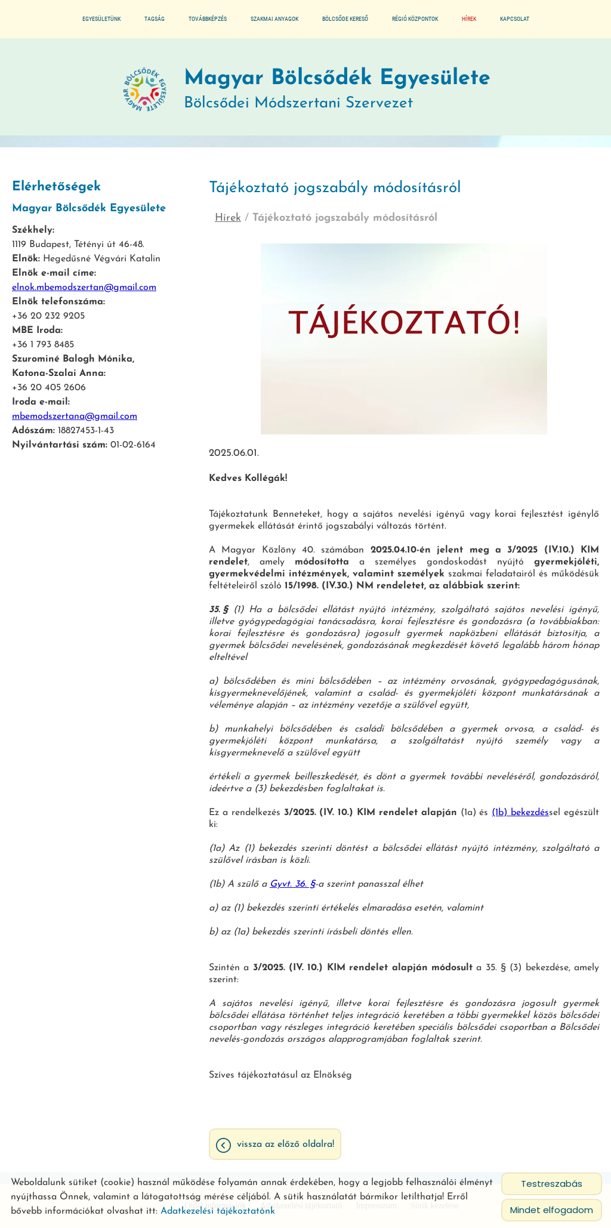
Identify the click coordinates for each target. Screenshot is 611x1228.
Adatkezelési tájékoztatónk (218, 1211)
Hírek (469, 19)
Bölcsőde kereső (345, 19)
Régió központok (415, 19)
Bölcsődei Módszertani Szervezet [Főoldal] (337, 90)
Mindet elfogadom (551, 1210)
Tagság (154, 19)
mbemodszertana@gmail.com (74, 416)
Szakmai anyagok (274, 19)
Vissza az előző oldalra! (285, 1144)
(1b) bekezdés (520, 812)
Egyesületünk (101, 19)
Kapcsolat (514, 19)
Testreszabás (551, 1183)
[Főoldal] (145, 90)
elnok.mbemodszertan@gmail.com (84, 287)
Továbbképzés (208, 19)
